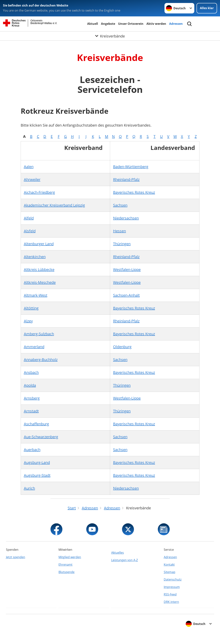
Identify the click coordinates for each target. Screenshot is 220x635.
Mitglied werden (69, 557)
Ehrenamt (65, 564)
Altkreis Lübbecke (39, 269)
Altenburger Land (39, 243)
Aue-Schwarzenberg (41, 436)
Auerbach (32, 449)
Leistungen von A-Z (124, 560)
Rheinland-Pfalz (126, 179)
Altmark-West (35, 295)
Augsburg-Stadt (37, 475)
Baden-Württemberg (130, 166)
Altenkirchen (35, 256)
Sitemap (169, 572)
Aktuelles (117, 553)
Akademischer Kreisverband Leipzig (54, 205)
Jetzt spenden (15, 557)
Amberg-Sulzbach (39, 333)
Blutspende (66, 572)
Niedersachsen (126, 218)
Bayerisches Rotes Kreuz (134, 192)
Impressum (172, 587)
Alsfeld (30, 230)
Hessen (119, 230)
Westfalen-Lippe (127, 269)
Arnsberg (32, 398)
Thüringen (122, 243)
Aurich (29, 488)
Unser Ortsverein (130, 24)
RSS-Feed (170, 594)
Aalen (29, 166)
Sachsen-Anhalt (126, 295)
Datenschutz (173, 579)
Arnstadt (31, 411)
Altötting (31, 308)
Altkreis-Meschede (40, 282)
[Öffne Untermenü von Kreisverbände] (110, 36)
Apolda (30, 385)
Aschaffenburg (36, 423)
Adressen (176, 24)
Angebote (108, 24)
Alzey (28, 320)
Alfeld (29, 218)
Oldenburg (122, 346)
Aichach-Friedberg (39, 192)
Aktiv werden (156, 24)
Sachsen (120, 205)
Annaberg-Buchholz (41, 359)
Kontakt (169, 564)
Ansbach (31, 372)
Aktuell (92, 24)
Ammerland (34, 346)
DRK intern (171, 602)
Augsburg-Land (37, 462)
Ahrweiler (32, 179)
